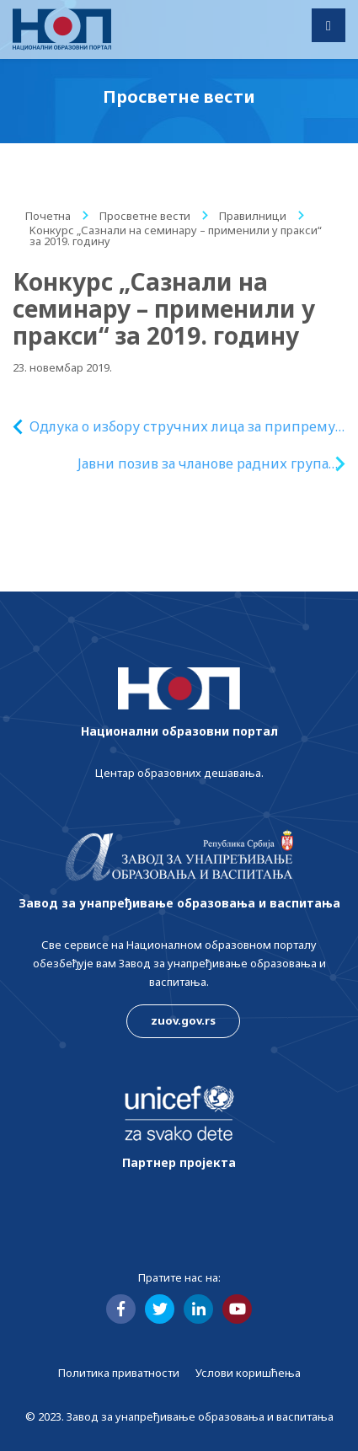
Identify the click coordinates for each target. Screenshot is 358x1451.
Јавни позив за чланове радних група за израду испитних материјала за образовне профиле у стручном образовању (203, 464)
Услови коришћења (248, 1372)
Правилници (252, 215)
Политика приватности (118, 1372)
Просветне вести (144, 215)
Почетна (48, 215)
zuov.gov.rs (183, 1020)
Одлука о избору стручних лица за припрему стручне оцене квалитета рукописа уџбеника (182, 426)
